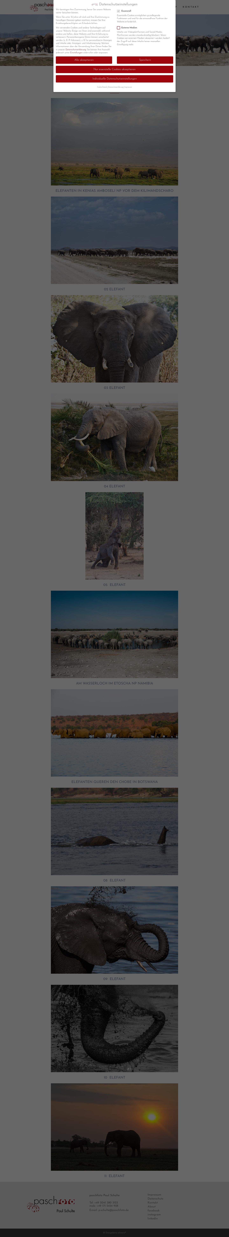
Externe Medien (128, 27)
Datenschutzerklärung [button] (115, 87)
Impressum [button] (128, 87)
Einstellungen (76, 52)
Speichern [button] (145, 60)
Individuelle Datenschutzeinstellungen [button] (114, 78)
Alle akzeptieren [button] (84, 60)
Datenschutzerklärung (76, 49)
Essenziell (125, 11)
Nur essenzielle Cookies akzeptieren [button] (114, 69)
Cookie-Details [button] (102, 87)
